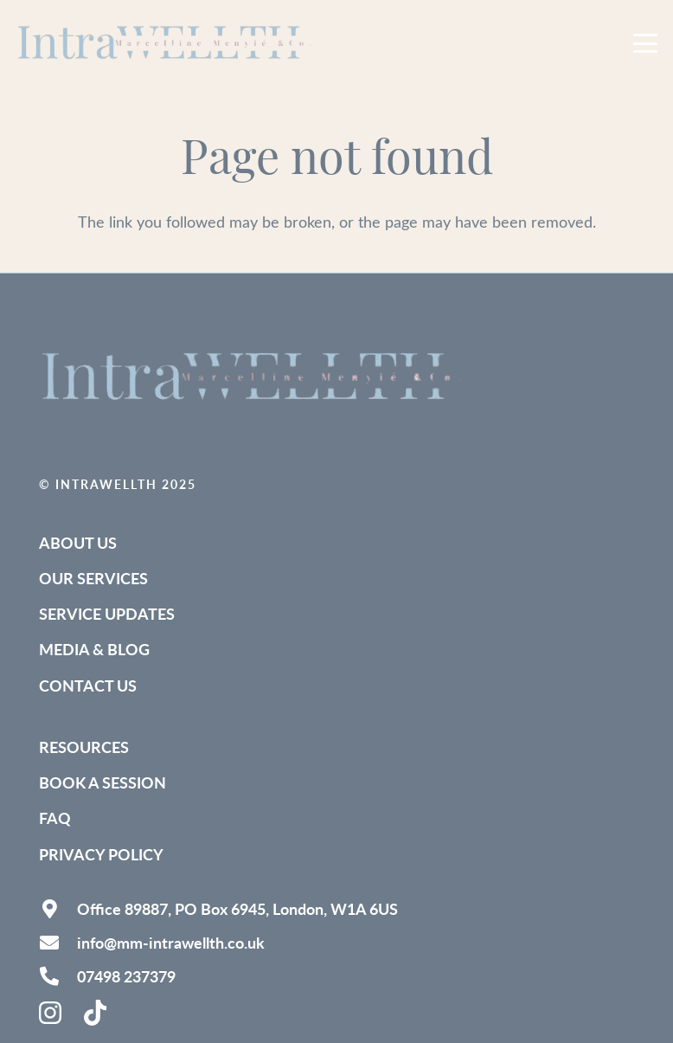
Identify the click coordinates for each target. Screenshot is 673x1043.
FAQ (55, 817)
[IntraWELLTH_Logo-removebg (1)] (167, 43)
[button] (645, 43)
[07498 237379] (58, 976)
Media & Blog (94, 649)
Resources (84, 746)
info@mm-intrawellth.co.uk (171, 942)
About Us (78, 542)
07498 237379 (126, 976)
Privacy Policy (101, 854)
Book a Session (102, 782)
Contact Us (88, 685)
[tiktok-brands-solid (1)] (97, 1013)
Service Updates (107, 613)
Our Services (93, 578)
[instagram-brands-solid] (52, 1013)
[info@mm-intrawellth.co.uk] (58, 942)
